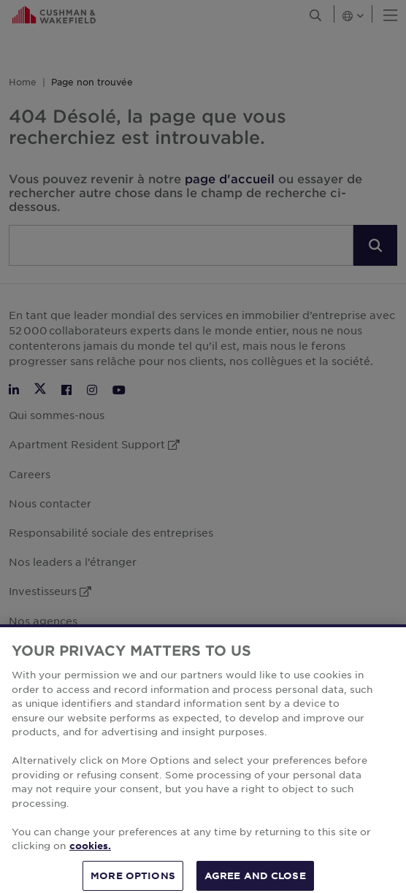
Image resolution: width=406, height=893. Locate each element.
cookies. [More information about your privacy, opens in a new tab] (90, 857)
